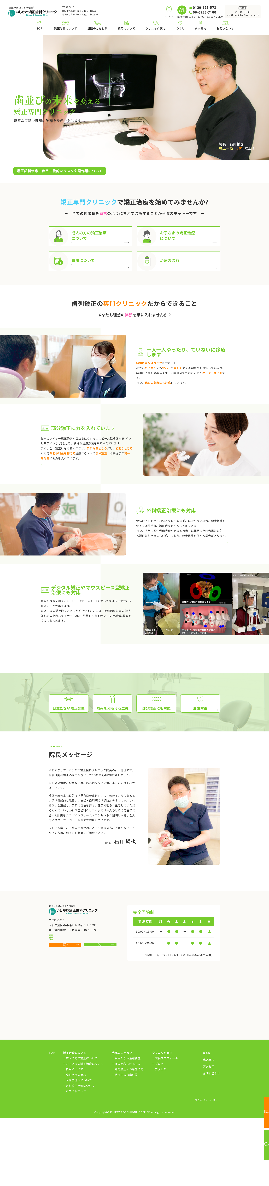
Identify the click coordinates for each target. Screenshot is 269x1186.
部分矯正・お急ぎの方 (129, 1135)
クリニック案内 (162, 1119)
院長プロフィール (166, 1124)
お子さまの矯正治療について (84, 1129)
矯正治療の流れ (76, 1140)
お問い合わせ (211, 1139)
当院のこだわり (122, 1119)
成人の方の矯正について (82, 1124)
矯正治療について (74, 1119)
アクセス (160, 1135)
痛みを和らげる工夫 (128, 1129)
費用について (74, 1135)
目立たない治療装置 (128, 1124)
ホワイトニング (76, 1157)
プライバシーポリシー (207, 1166)
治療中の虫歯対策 (126, 1140)
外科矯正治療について (80, 1151)
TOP (52, 1119)
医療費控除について (79, 1146)
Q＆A (206, 1119)
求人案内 (208, 1125)
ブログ (159, 1129)
